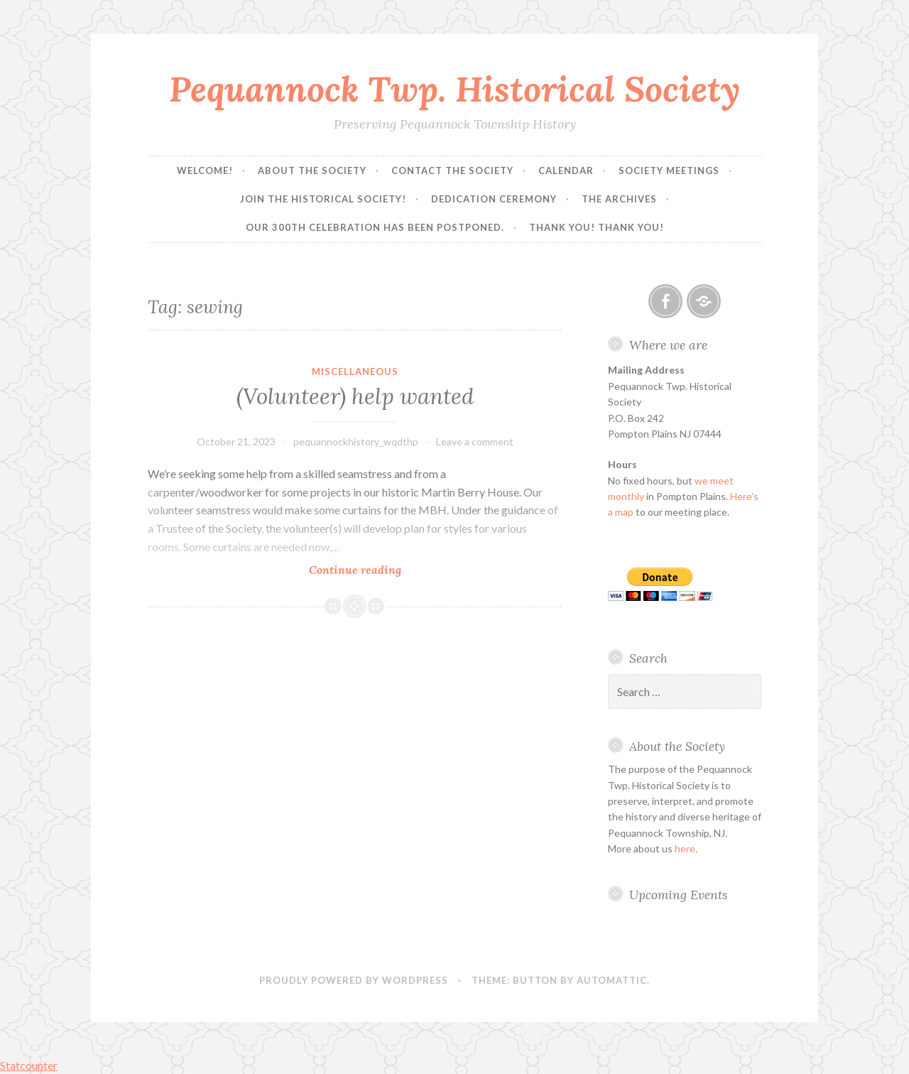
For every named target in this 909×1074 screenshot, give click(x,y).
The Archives (619, 199)
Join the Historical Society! (323, 199)
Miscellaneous (355, 371)
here (685, 848)
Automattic (612, 980)
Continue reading (384, 569)
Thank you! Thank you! (596, 227)
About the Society (312, 170)
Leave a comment (474, 441)
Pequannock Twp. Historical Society (454, 89)
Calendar (566, 170)
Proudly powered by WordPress (353, 980)
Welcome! (205, 170)
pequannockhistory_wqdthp (355, 441)
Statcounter (29, 1065)
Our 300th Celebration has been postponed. (375, 227)
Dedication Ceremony (494, 199)
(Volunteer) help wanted (355, 396)
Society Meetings (669, 170)
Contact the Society (452, 170)
